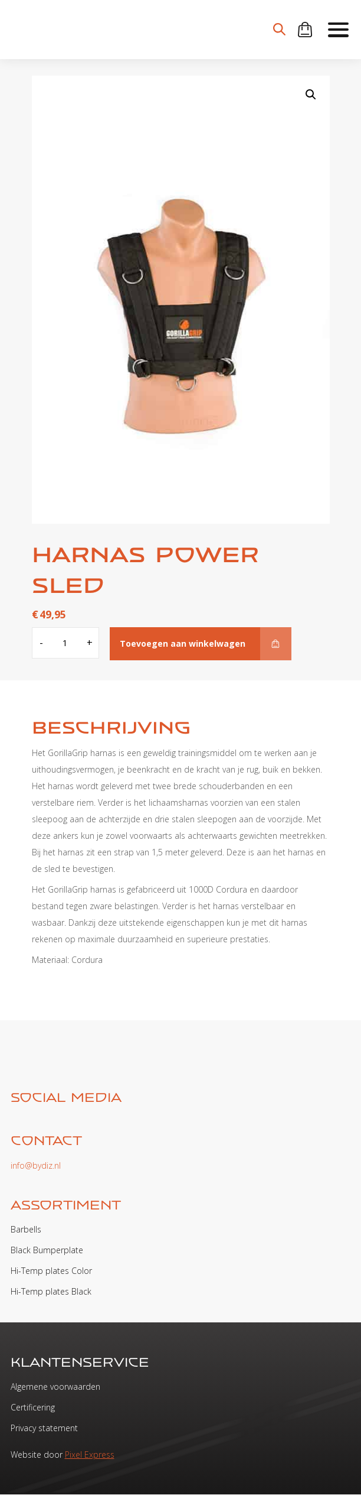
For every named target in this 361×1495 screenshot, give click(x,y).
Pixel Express (89, 1454)
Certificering (33, 1407)
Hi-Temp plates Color (51, 1270)
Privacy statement (44, 1428)
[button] (310, 94)
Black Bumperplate (47, 1250)
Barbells (26, 1229)
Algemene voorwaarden (55, 1386)
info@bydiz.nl (36, 1165)
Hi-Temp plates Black (51, 1291)
